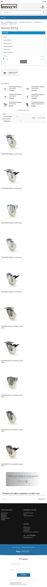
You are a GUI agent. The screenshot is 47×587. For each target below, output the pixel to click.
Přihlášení (23, 575)
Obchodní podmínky (28, 515)
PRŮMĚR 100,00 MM (9, 72)
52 (41, 117)
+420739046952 (43, 1)
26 (38, 117)
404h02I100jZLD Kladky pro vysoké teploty (11, 291)
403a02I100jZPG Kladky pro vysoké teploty (11, 222)
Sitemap (3, 519)
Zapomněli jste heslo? (16, 582)
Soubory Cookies (5, 518)
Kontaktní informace (28, 513)
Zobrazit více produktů (22, 110)
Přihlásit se (41, 499)
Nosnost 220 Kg (12, 24)
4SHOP (27, 552)
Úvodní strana (4, 513)
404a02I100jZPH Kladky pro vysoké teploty (11, 154)
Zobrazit (23, 61)
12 (36, 117)
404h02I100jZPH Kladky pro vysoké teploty (11, 188)
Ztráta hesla (4, 517)
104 (44, 117)
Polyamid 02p (4, 24)
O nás (25, 514)
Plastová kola (37, 22)
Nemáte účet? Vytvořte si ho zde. (19, 584)
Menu (4, 17)
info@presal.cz (45, 1)
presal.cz (17, 547)
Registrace (3, 515)
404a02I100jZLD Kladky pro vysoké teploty (11, 257)
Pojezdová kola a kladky (11, 22)
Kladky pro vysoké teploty (26, 22)
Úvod (2, 22)
